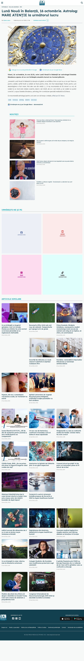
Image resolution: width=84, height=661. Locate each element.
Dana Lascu (7, 20)
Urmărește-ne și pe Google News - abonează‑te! (26, 104)
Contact (64, 627)
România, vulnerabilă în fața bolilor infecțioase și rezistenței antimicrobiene (69, 362)
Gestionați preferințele (54, 627)
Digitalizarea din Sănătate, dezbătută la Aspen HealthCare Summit (40, 532)
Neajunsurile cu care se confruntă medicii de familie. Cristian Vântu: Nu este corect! (69, 432)
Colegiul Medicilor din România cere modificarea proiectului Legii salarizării (41, 563)
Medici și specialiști (14, 627)
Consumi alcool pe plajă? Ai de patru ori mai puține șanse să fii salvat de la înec (68, 465)
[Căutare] (82, 3)
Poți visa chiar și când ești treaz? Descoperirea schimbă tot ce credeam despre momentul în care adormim (54, 120)
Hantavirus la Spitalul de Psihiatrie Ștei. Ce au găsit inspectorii (41, 464)
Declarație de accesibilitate (75, 627)
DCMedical (5, 7)
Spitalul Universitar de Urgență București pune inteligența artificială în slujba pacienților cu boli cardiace (41, 397)
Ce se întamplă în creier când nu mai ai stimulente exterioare (13, 562)
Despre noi (4, 627)
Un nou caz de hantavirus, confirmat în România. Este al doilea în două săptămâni (40, 432)
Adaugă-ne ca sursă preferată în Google (24, 70)
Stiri (21, 7)
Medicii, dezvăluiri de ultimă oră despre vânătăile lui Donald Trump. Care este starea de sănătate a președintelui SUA (14, 597)
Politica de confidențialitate (28, 627)
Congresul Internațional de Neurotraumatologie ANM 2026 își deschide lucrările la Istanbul (41, 596)
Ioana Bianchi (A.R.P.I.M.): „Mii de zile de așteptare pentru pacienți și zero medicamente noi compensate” (14, 433)
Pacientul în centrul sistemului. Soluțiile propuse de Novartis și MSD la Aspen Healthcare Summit (41, 496)
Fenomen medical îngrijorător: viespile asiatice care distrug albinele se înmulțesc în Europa (68, 532)
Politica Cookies (42, 627)
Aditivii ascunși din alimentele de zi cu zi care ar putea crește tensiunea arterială (14, 532)
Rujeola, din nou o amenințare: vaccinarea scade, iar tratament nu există (14, 396)
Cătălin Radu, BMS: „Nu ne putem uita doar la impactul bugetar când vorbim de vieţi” (14, 465)
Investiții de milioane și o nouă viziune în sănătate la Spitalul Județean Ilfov (40, 362)
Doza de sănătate (14, 7)
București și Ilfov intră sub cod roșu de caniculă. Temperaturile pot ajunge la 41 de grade (40, 327)
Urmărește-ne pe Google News (52, 70)
